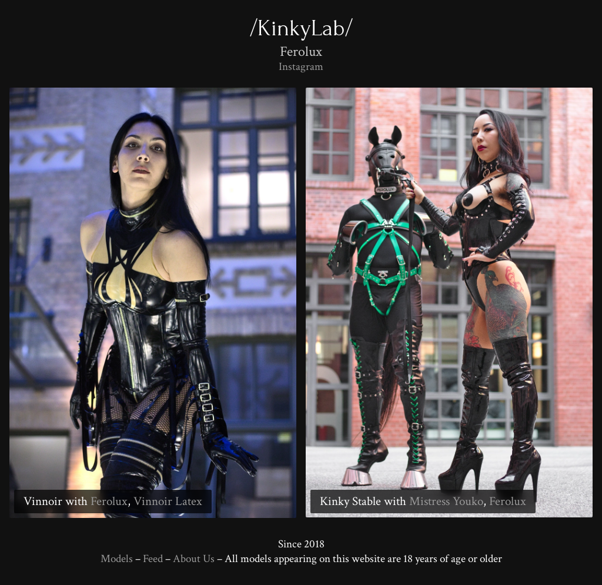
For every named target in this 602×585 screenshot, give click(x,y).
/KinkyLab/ (301, 28)
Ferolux (109, 501)
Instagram (301, 66)
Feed (153, 558)
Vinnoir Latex (167, 501)
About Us (194, 558)
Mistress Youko (446, 501)
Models (117, 558)
